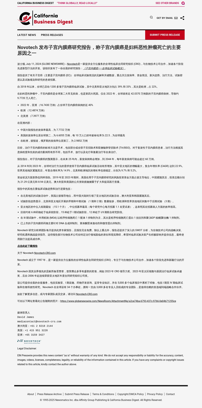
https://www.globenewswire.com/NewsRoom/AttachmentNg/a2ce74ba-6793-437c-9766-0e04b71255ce (118, 301)
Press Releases (52, 35)
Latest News (26, 35)
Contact (170, 394)
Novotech (72, 63)
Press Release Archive (49, 394)
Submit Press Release (77, 394)
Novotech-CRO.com (45, 253)
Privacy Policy (155, 394)
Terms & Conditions (103, 394)
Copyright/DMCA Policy (130, 394)
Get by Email (167, 18)
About (30, 394)
